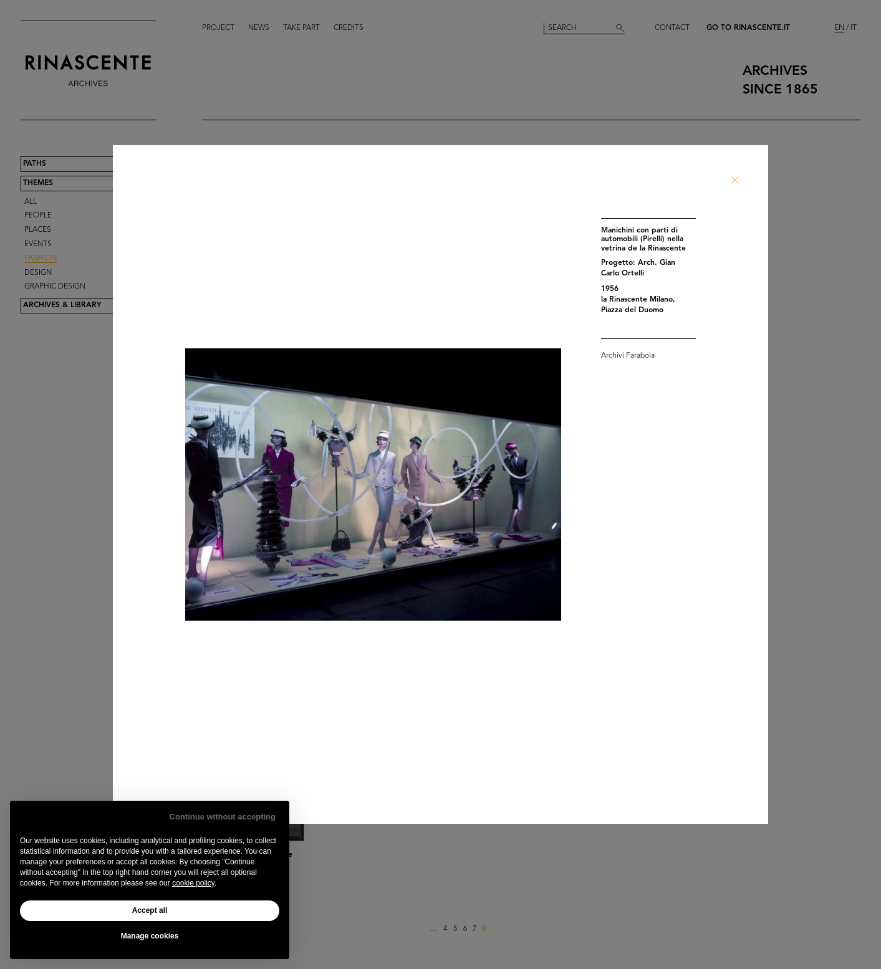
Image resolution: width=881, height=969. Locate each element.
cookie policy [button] (193, 883)
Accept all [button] (150, 910)
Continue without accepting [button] (223, 816)
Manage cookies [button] (150, 936)
